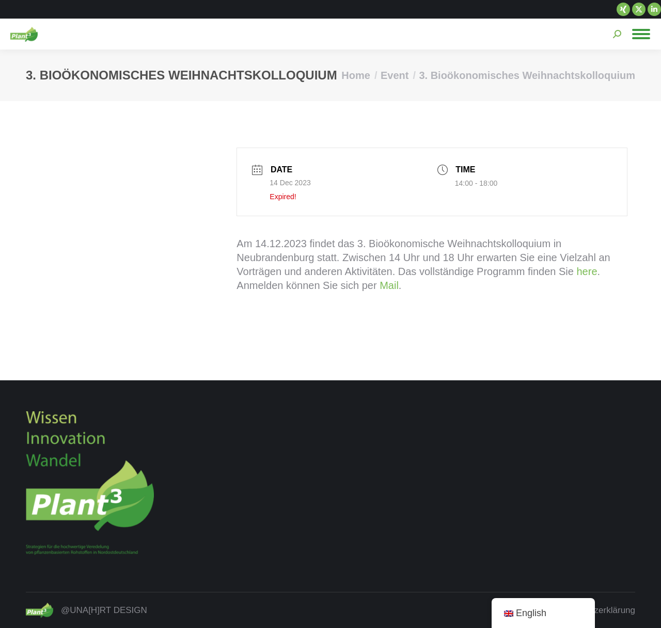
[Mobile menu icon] (641, 34)
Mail (389, 285)
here (587, 271)
